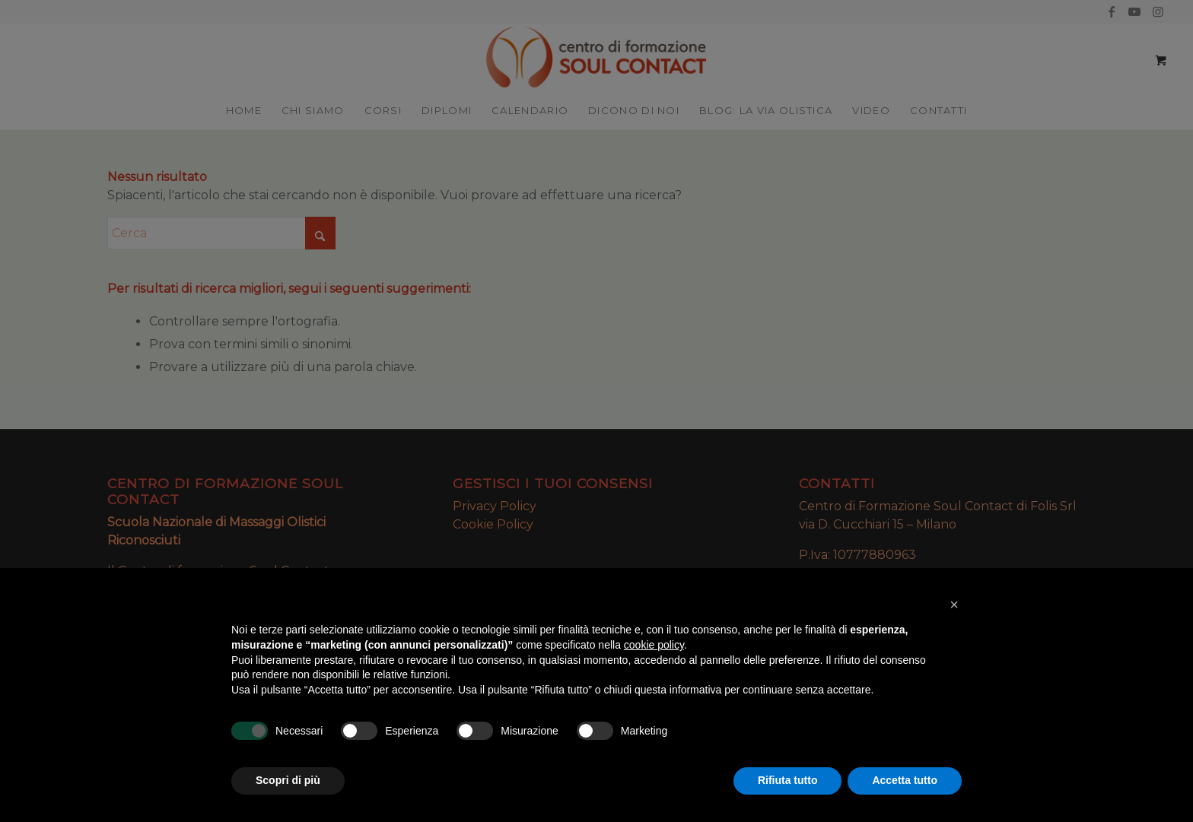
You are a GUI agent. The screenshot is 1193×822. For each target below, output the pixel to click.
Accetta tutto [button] (904, 780)
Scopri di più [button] (288, 780)
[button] (954, 604)
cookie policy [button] (654, 645)
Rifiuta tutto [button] (788, 780)
